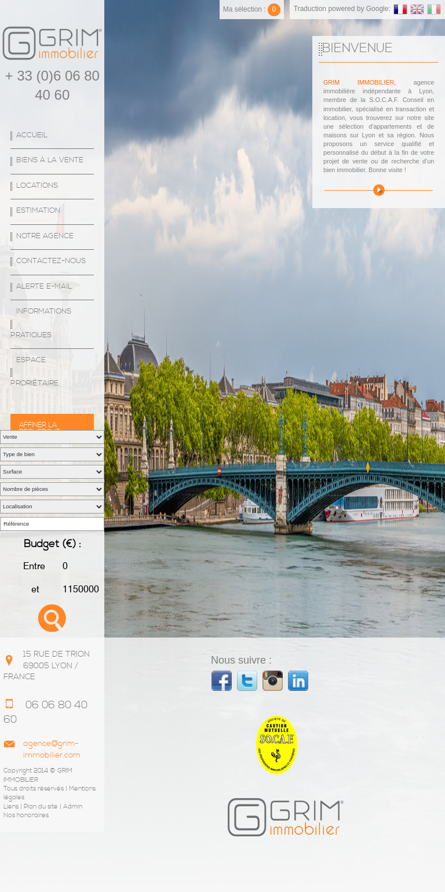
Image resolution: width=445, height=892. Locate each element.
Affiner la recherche (39, 425)
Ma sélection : (251, 9)
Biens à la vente (49, 160)
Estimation (38, 211)
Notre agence (45, 236)
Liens (11, 807)
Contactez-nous (51, 261)
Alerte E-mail (44, 287)
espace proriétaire (34, 371)
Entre (34, 565)
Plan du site (41, 807)
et (34, 589)
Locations (37, 186)
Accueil (32, 135)
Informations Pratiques (40, 323)
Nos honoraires (26, 815)
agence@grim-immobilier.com (52, 749)
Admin (72, 807)
